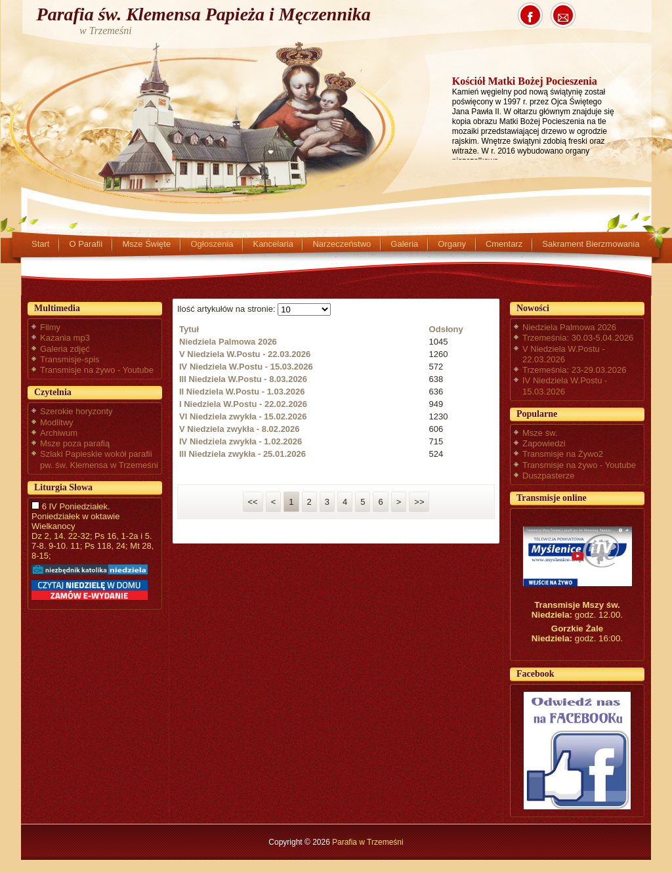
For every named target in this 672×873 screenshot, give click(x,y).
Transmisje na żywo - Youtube (97, 370)
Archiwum (58, 433)
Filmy (50, 327)
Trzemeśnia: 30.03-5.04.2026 (577, 338)
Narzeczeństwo (341, 244)
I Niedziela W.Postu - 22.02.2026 (243, 404)
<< (253, 502)
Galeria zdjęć (65, 349)
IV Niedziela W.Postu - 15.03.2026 (246, 367)
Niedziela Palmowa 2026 (228, 342)
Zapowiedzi (544, 443)
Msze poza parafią (75, 443)
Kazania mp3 (65, 338)
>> (419, 502)
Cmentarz (504, 244)
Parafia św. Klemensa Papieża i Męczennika (204, 14)
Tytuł (189, 329)
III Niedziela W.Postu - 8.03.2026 (243, 379)
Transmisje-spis (70, 359)
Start (40, 244)
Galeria (404, 244)
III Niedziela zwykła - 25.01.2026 (242, 454)
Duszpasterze (548, 475)
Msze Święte (146, 244)
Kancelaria (273, 244)
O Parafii (85, 244)
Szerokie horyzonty (76, 411)
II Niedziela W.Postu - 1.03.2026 (241, 391)
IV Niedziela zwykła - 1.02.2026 (240, 441)
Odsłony (446, 329)
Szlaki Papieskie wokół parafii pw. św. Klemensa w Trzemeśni (99, 459)
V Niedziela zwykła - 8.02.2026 (239, 429)
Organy (452, 244)
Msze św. (539, 433)
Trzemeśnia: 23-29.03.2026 (574, 370)
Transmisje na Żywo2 (562, 454)
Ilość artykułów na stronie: (227, 309)
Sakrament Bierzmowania (590, 244)
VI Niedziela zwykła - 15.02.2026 (242, 416)
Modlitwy (57, 422)
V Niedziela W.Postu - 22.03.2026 (244, 354)
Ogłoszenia (211, 244)
